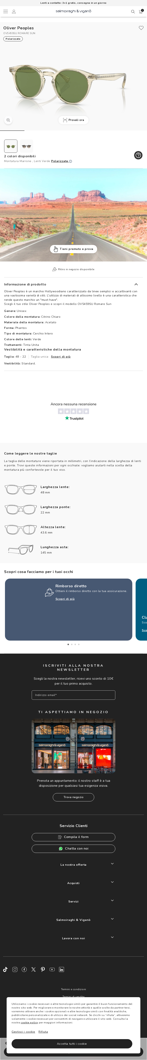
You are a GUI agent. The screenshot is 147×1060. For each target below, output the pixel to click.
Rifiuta (43, 1032)
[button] (141, 12)
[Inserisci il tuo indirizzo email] (73, 695)
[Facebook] (24, 969)
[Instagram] (14, 969)
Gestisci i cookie (23, 1032)
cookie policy (29, 1022)
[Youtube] (52, 969)
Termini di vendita (74, 996)
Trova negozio (74, 797)
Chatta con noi (73, 848)
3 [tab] (75, 644)
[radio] (10, 146)
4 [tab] (79, 644)
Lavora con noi (73, 938)
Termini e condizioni (73, 989)
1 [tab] (68, 644)
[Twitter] (33, 969)
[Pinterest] (42, 969)
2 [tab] (71, 644)
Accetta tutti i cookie (72, 1044)
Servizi (73, 902)
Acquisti (73, 883)
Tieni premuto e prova (73, 249)
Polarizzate (61, 161)
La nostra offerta (73, 865)
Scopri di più (61, 357)
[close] (141, 27)
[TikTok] (5, 969)
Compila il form (73, 837)
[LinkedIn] (61, 969)
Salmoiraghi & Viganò (73, 920)
